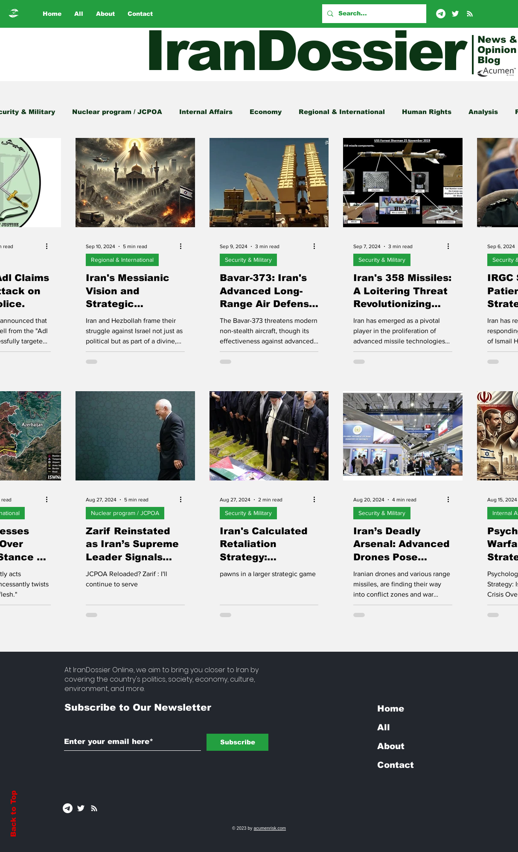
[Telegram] (440, 13)
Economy (266, 111)
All (383, 727)
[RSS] (469, 13)
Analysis (483, 111)
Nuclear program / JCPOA (117, 111)
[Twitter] (455, 13)
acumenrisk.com (269, 828)
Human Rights (426, 111)
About (391, 746)
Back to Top (13, 814)
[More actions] (49, 246)
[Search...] (373, 13)
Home (390, 708)
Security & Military (248, 259)
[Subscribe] (237, 742)
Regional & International (342, 111)
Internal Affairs (206, 111)
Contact (395, 765)
